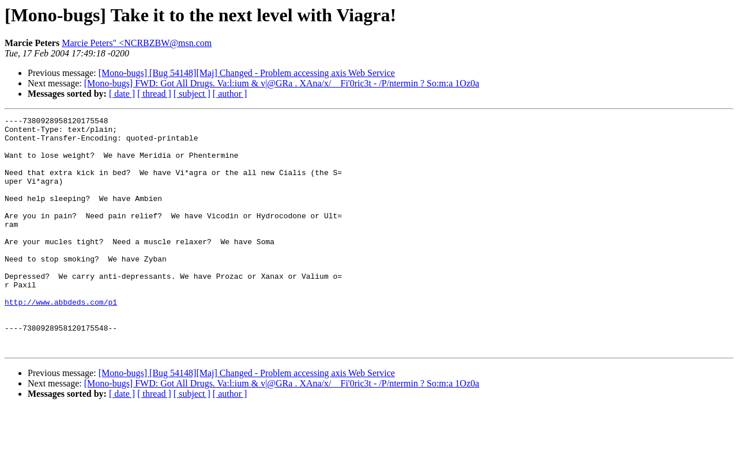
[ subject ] (192, 93)
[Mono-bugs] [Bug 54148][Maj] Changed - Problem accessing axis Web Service (247, 73)
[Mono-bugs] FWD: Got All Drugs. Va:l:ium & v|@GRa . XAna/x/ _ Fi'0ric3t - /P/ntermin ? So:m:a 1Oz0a (281, 83)
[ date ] (122, 93)
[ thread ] (154, 93)
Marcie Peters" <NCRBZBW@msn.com (137, 43)
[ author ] (230, 93)
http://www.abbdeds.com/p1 (61, 340)
